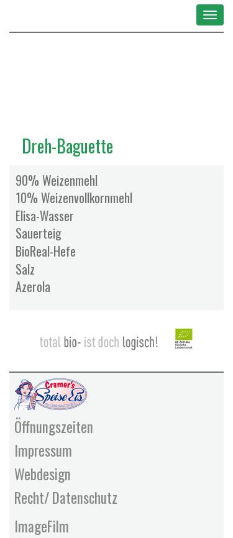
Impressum (43, 450)
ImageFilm (41, 526)
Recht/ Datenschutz (65, 497)
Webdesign (42, 474)
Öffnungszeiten (53, 426)
